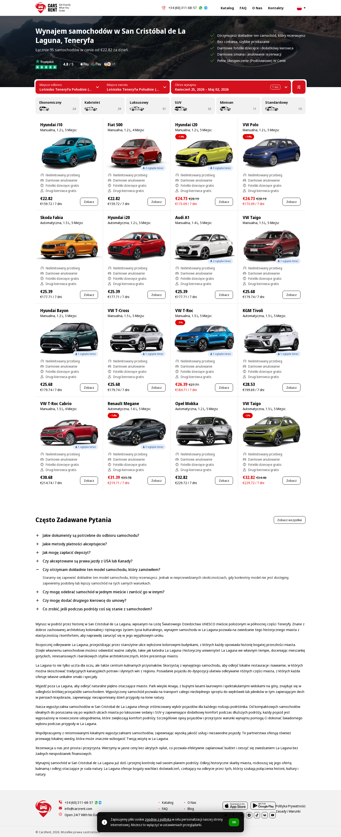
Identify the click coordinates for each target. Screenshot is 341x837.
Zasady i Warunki (294, 832)
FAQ (243, 7)
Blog (220, 808)
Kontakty (276, 7)
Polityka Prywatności (264, 832)
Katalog (227, 7)
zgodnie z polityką (158, 819)
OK (234, 822)
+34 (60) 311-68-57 (182, 7)
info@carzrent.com (78, 808)
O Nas (257, 7)
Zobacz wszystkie (289, 520)
